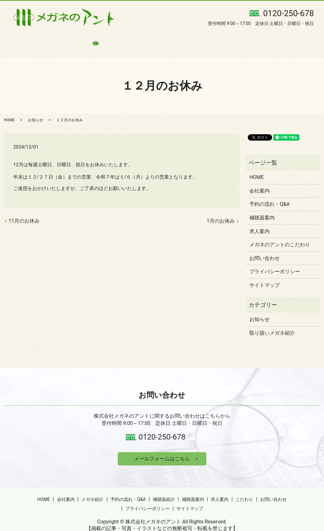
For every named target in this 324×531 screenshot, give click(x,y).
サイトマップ (264, 274)
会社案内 (59, 38)
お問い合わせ (263, 38)
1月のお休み (221, 209)
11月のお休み (24, 209)
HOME (37, 38)
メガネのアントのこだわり (279, 234)
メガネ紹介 (85, 38)
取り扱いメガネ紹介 (272, 322)
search (288, 38)
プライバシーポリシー (274, 260)
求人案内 (211, 38)
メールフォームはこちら (162, 448)
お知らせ (35, 108)
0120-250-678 (162, 425)
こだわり (235, 38)
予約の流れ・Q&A (120, 38)
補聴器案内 (184, 38)
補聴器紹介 (156, 38)
